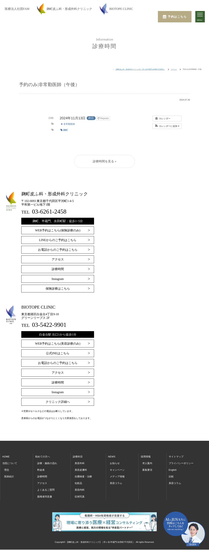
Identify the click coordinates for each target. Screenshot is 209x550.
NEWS (111, 456)
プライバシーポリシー (181, 463)
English (173, 469)
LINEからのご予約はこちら (57, 240)
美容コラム (116, 483)
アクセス (58, 259)
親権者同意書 (44, 496)
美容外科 (80, 463)
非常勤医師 (68, 124)
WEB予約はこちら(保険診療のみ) (57, 230)
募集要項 (147, 469)
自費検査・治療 (83, 476)
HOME (6, 456)
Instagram (58, 278)
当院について (9, 463)
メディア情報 (117, 476)
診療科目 (78, 456)
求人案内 (147, 463)
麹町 (64, 130)
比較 (171, 476)
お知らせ (115, 463)
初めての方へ (42, 456)
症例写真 (80, 496)
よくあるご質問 (46, 489)
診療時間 (58, 269)
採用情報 (146, 456)
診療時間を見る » (104, 161)
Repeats (103, 118)
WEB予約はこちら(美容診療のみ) (57, 343)
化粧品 (78, 483)
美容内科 (80, 489)
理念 (6, 469)
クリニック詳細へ (58, 401)
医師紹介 (9, 476)
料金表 (41, 469)
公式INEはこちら (57, 353)
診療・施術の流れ (47, 463)
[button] (167, 126)
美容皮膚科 (81, 469)
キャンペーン (117, 469)
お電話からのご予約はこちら (58, 249)
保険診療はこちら (58, 288)
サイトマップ (176, 456)
